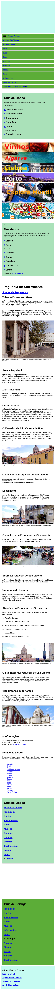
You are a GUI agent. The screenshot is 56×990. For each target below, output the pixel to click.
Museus (8, 829)
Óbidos (9, 779)
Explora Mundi (8, 974)
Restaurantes (11, 820)
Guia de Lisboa (9, 44)
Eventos (8, 842)
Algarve (8, 956)
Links (7, 854)
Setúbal (9, 784)
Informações (10, 930)
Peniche (10, 790)
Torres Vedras (12, 792)
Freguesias (10, 812)
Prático (5, 74)
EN (16, 86)
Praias (5, 70)
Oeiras (9, 781)
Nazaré (9, 788)
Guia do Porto (8, 78)
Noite (5, 53)
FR (20, 86)
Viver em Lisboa (9, 82)
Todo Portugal (8, 86)
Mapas (7, 850)
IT (27, 86)
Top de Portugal (14, 36)
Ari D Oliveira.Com (10, 985)
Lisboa (9, 858)
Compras (8, 833)
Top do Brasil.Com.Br (12, 978)
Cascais (9, 764)
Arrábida (10, 777)
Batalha (9, 773)
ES (24, 86)
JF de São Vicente (19, 744)
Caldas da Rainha (13, 770)
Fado (5, 57)
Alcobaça (10, 771)
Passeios (6, 65)
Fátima (9, 775)
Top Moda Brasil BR (11, 981)
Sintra (9, 768)
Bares (7, 824)
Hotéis (7, 816)
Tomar (9, 786)
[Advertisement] (28, 16)
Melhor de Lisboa (13, 807)
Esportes (6, 61)
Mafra (9, 783)
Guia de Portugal (17, 273)
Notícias (8, 837)
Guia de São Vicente (11, 40)
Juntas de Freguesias (15, 292)
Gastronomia (10, 846)
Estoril (9, 766)
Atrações (6, 48)
